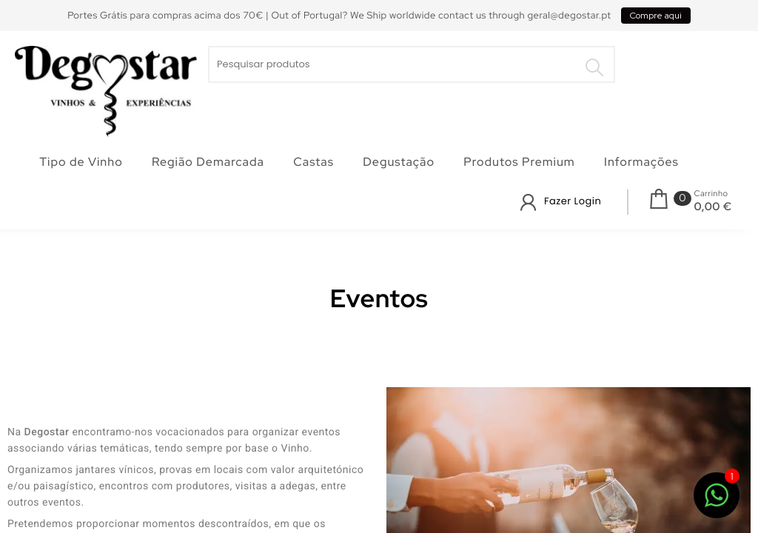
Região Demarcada (208, 162)
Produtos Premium (518, 162)
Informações (641, 162)
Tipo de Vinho (81, 162)
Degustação (399, 162)
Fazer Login (572, 201)
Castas (313, 162)
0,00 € (712, 206)
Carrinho (711, 194)
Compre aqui (656, 15)
